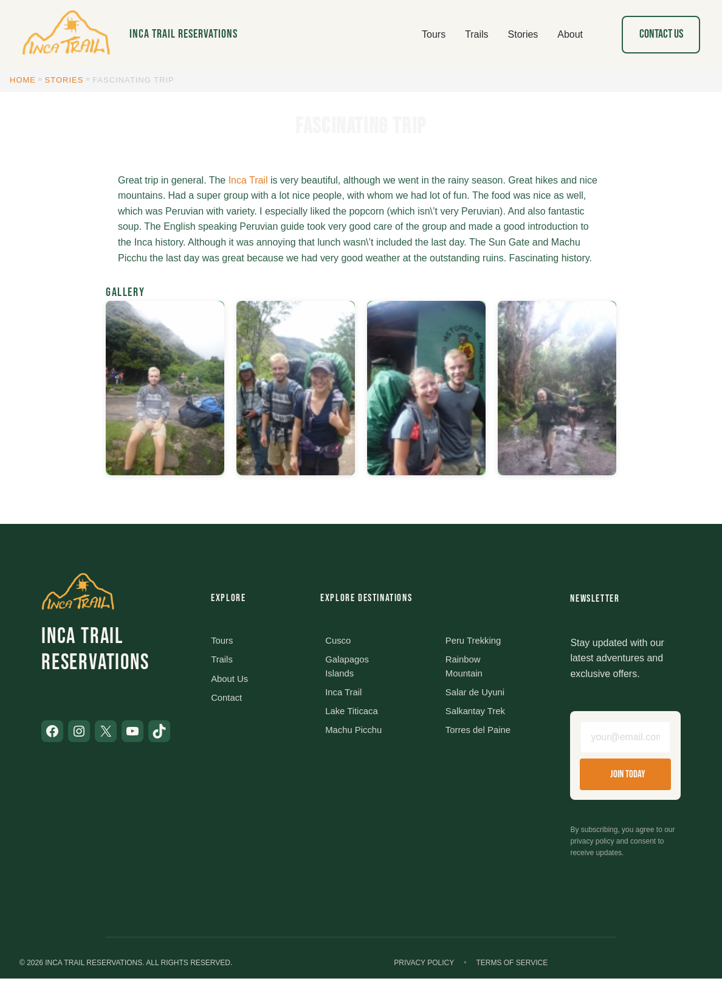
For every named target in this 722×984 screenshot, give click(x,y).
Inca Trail (248, 180)
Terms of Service (512, 968)
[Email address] (625, 739)
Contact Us (661, 34)
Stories (64, 79)
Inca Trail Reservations (183, 34)
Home (23, 79)
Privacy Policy (424, 968)
